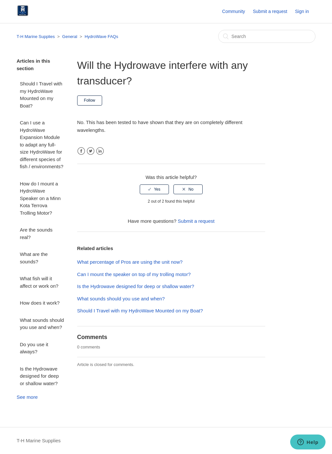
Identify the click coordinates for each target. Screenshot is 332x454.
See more (27, 397)
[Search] (266, 36)
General (69, 36)
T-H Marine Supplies (36, 36)
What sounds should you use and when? (42, 323)
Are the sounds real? (36, 233)
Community (233, 11)
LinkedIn (100, 151)
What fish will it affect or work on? (39, 282)
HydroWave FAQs (101, 36)
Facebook (81, 151)
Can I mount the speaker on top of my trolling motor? (134, 274)
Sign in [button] (302, 11)
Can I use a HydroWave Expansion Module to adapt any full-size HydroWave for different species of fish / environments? (41, 144)
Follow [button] (89, 100)
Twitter (91, 151)
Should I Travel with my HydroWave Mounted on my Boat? (41, 94)
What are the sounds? (34, 257)
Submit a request (270, 11)
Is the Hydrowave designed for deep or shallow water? (39, 376)
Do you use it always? (34, 348)
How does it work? (40, 303)
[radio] (154, 189)
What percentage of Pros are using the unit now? (130, 262)
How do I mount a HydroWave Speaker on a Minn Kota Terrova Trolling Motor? (40, 198)
